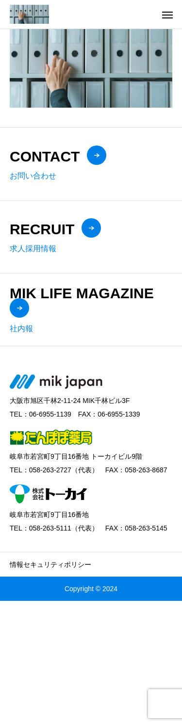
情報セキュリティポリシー (50, 564)
